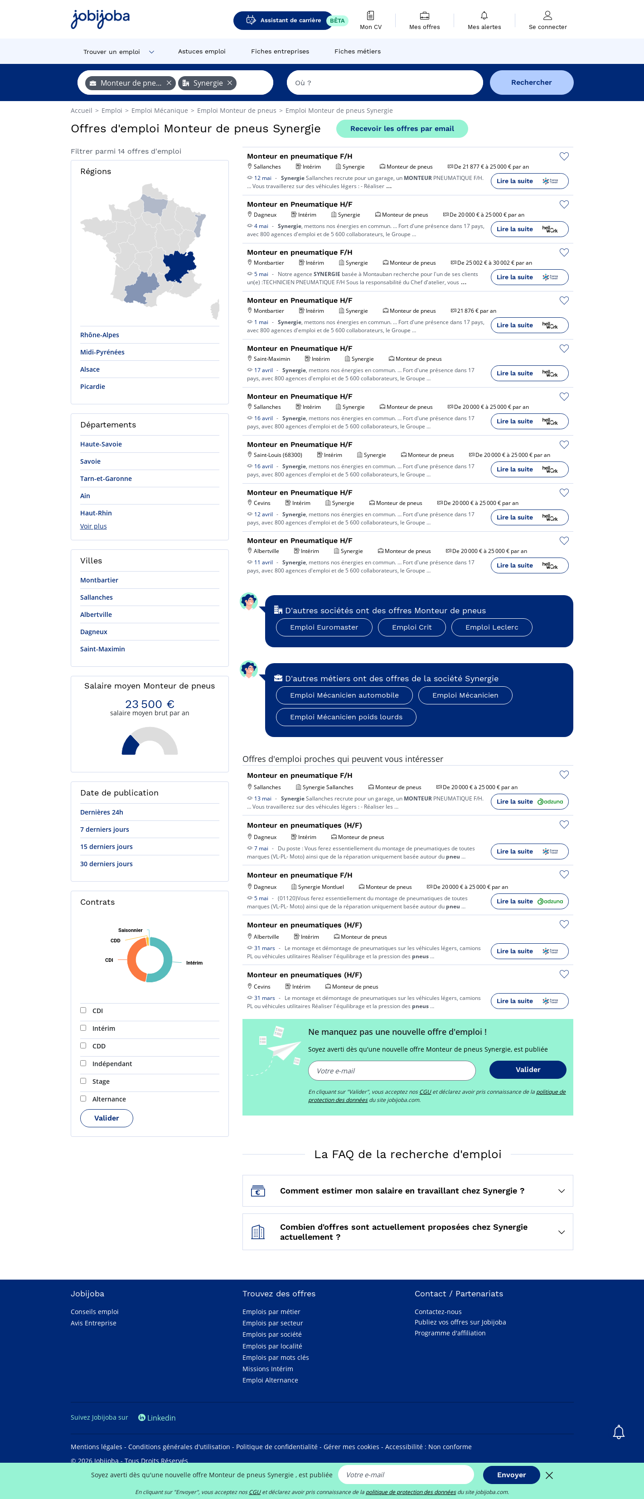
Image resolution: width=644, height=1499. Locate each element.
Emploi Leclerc (491, 627)
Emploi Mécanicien (465, 695)
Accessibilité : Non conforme (428, 1446)
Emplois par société (272, 1334)
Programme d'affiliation (450, 1333)
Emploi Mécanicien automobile (344, 695)
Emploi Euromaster (324, 627)
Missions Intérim (267, 1368)
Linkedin (157, 1418)
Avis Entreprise (93, 1323)
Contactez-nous (438, 1311)
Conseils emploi (95, 1311)
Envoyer (511, 1474)
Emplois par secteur (272, 1323)
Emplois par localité (272, 1346)
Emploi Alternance (270, 1380)
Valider (106, 1118)
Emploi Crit (412, 627)
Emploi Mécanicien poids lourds (346, 717)
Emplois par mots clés (275, 1357)
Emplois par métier (271, 1311)
